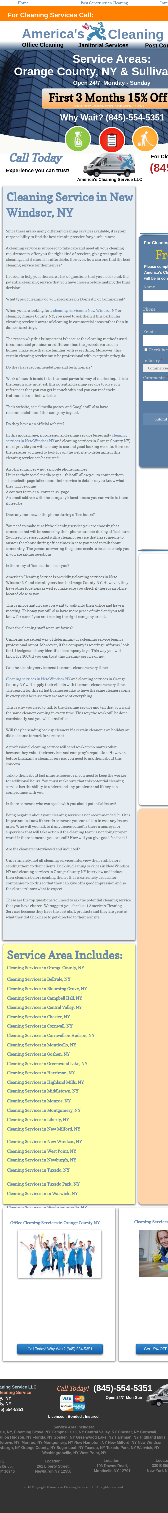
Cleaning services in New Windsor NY (38, 679)
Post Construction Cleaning (104, 2)
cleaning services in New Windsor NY (85, 310)
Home (23, 2)
